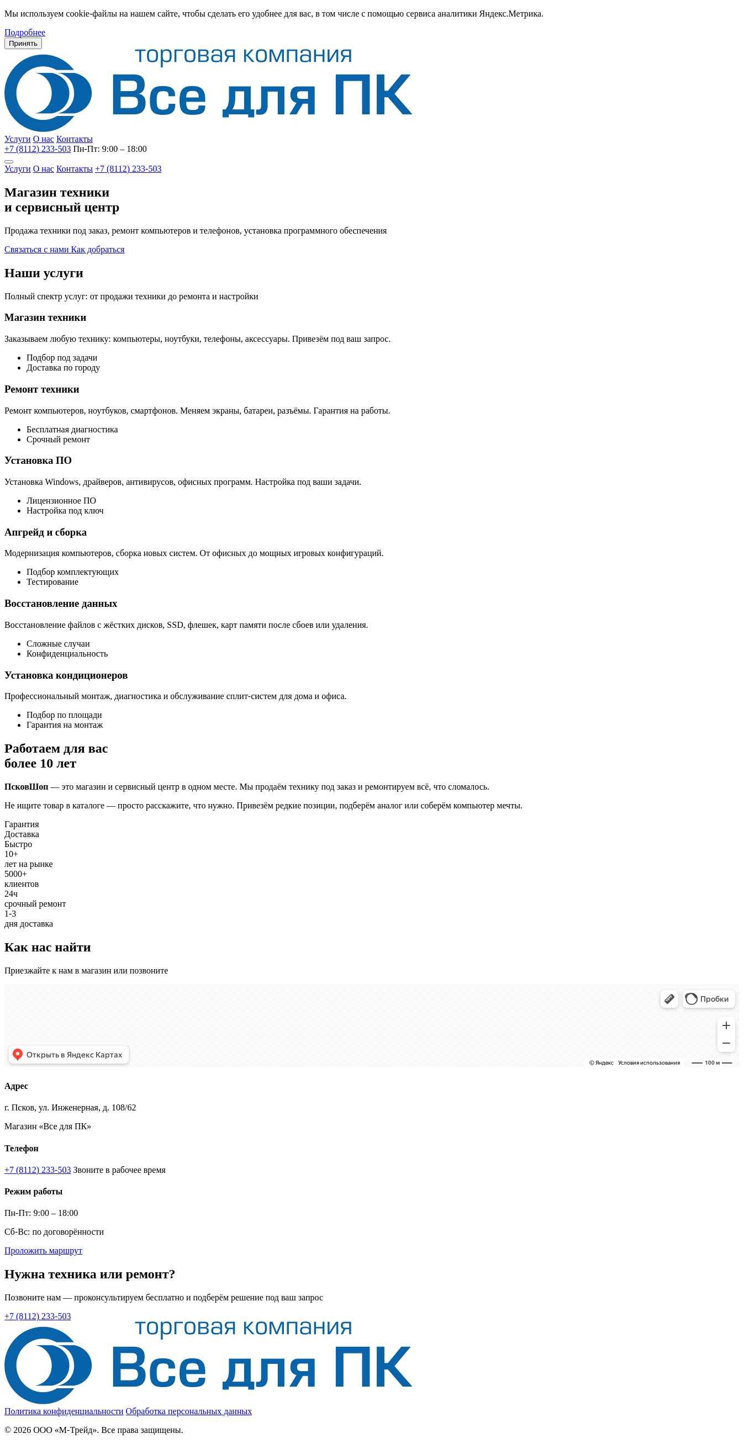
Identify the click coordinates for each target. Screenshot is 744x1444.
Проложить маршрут (43, 1250)
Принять (23, 43)
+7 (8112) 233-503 (37, 149)
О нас (43, 139)
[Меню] (8, 161)
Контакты (74, 139)
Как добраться (98, 249)
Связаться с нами (37, 249)
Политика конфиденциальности (64, 1411)
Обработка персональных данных (189, 1411)
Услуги (17, 139)
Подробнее (24, 32)
